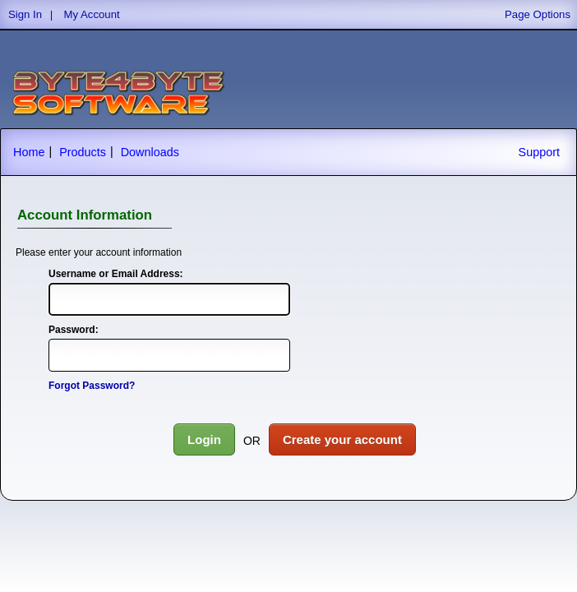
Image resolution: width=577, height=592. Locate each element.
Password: (73, 329)
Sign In (25, 14)
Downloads (150, 152)
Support (539, 152)
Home (28, 152)
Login (204, 439)
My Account (92, 14)
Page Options (537, 14)
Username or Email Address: (115, 274)
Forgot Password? (91, 385)
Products (82, 152)
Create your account (342, 439)
